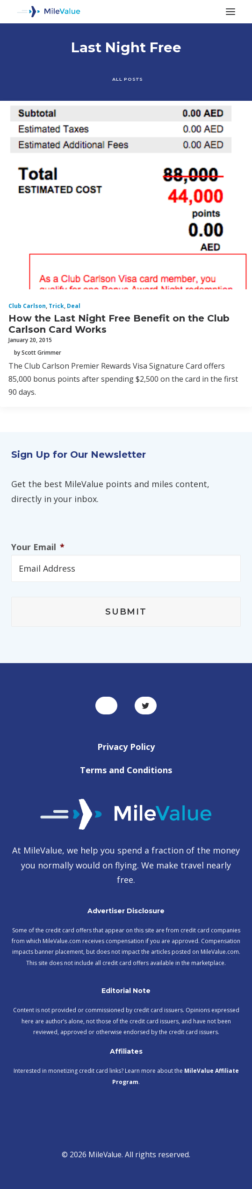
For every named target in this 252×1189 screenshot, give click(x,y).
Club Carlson (27, 306)
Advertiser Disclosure (126, 911)
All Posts (127, 79)
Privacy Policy (126, 746)
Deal (73, 306)
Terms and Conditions (126, 770)
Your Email (38, 547)
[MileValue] (48, 11)
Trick (56, 306)
